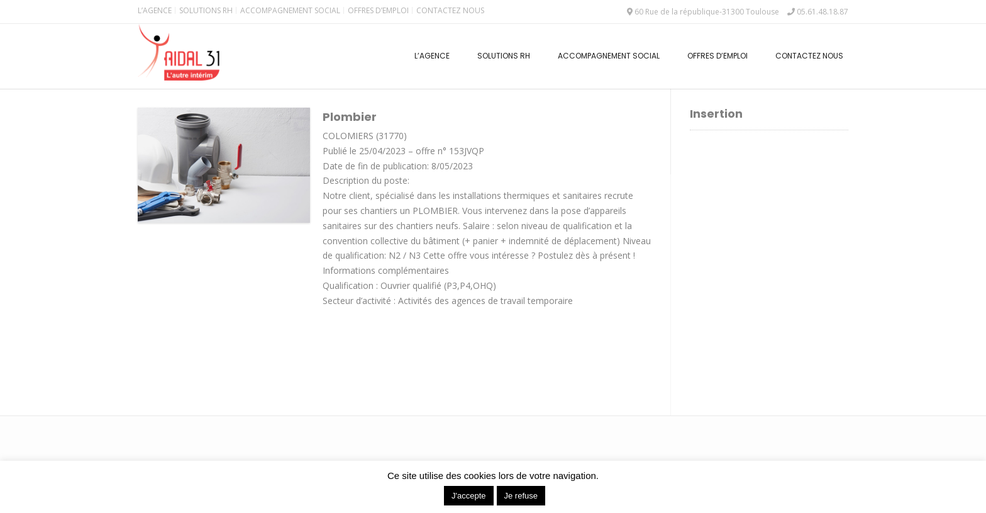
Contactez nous (450, 10)
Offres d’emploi (378, 10)
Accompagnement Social (290, 10)
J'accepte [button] (468, 495)
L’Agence (155, 10)
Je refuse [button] (521, 495)
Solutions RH (206, 10)
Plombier (350, 117)
